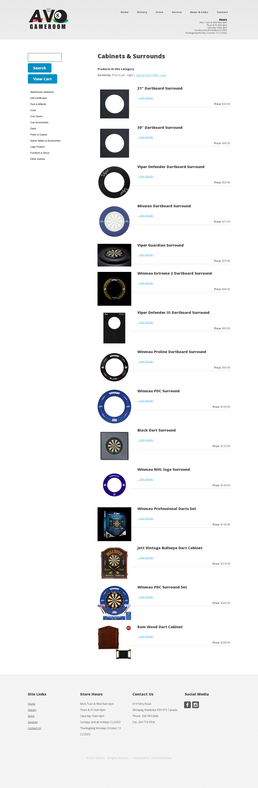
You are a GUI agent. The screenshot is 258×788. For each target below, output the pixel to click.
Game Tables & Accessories (45, 140)
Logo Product (37, 146)
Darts (33, 128)
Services (33, 722)
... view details (145, 98)
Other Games (37, 159)
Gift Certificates (38, 98)
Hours (223, 19)
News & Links (199, 12)
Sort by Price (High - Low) (151, 75)
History (142, 12)
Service (177, 12)
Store (159, 12)
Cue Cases (36, 116)
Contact (222, 12)
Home (124, 12)
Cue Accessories (39, 122)
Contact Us (34, 728)
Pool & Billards (38, 104)
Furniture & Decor (40, 153)
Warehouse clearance (42, 92)
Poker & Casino (38, 134)
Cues (33, 110)
